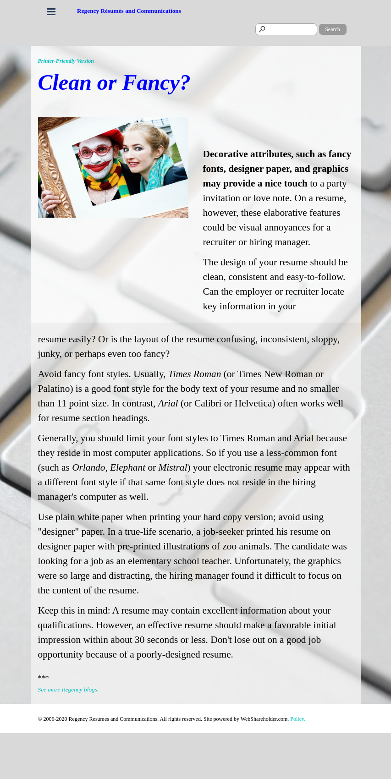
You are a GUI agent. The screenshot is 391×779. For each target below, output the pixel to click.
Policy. (297, 719)
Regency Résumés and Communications (129, 10)
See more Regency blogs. (68, 689)
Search (332, 29)
